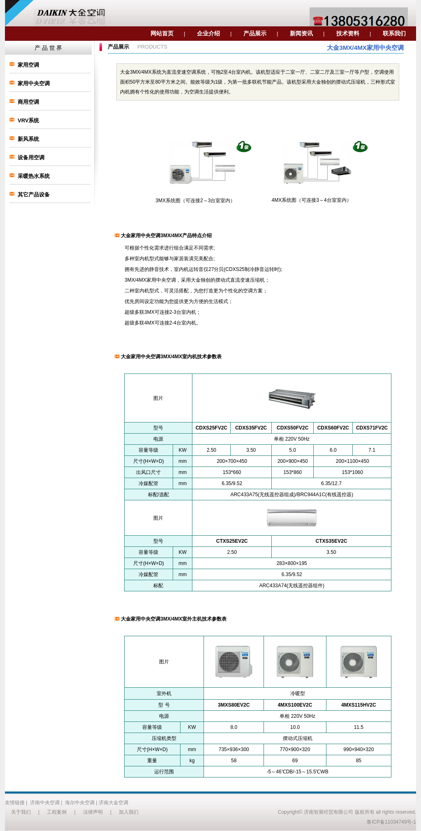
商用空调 (28, 102)
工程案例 (57, 812)
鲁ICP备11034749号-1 (391, 822)
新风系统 (28, 139)
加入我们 (129, 812)
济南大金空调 (113, 802)
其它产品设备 (34, 194)
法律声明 (93, 812)
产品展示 (254, 33)
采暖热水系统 (34, 176)
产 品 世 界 (48, 47)
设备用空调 (31, 157)
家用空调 (28, 65)
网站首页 (161, 33)
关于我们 (21, 812)
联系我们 (394, 33)
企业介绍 (208, 33)
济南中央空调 (45, 802)
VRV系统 (28, 120)
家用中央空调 (34, 83)
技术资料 (347, 33)
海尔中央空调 (80, 802)
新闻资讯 (301, 33)
